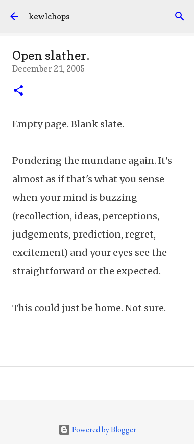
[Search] (180, 16)
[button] (18, 91)
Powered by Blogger (97, 429)
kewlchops (49, 16)
